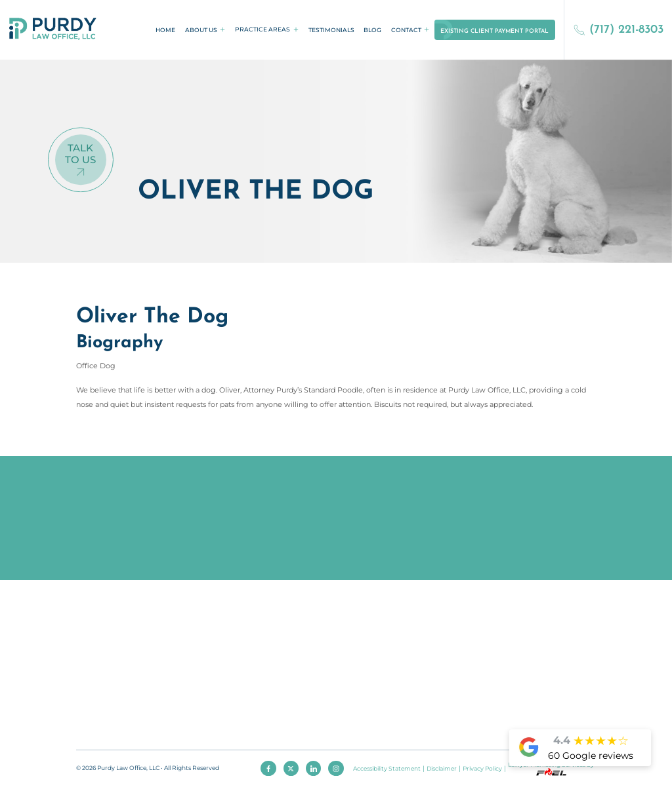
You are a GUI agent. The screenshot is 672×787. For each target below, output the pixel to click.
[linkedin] (314, 769)
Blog (372, 29)
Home (165, 29)
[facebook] (268, 769)
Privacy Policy (482, 768)
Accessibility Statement (387, 768)
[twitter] (291, 769)
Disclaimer (442, 768)
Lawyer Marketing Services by (551, 768)
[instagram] (336, 769)
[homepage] (53, 29)
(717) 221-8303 (618, 29)
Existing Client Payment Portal (494, 31)
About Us (201, 29)
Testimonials (331, 29)
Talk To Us (80, 154)
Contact (406, 29)
